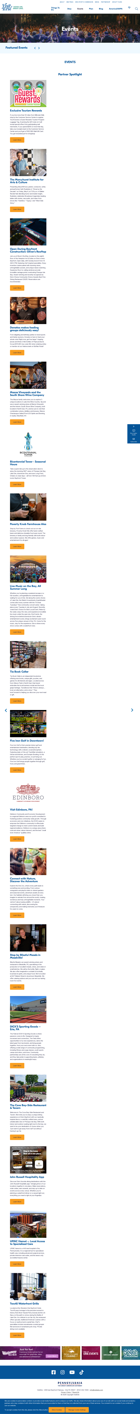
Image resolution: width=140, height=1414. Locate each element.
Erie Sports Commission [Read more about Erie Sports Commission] (84, 2)
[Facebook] (54, 1372)
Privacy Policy (66, 1392)
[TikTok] (82, 1372)
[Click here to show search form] (136, 9)
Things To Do (55, 9)
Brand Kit (76, 1392)
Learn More (17, 140)
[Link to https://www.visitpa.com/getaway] (70, 1386)
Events (80, 9)
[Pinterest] (88, 1372)
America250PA (115, 9)
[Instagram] (62, 1372)
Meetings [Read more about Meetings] (69, 2)
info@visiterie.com (96, 1390)
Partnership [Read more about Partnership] (105, 2)
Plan (91, 9)
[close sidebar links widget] (134, 426)
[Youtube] (72, 1372)
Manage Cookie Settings (77, 1410)
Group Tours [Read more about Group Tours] (117, 2)
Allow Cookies (57, 1410)
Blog (101, 9)
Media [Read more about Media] (97, 2)
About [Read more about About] (62, 2)
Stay (69, 9)
